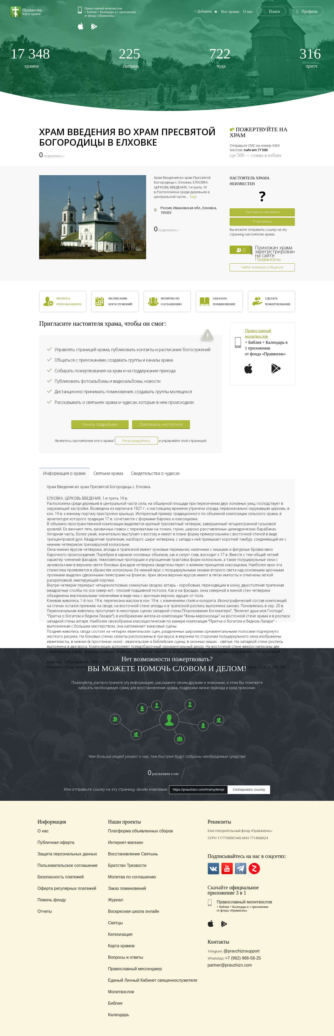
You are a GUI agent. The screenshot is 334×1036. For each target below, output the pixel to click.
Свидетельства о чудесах (155, 473)
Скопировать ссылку (249, 789)
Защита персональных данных (67, 854)
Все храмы (232, 11)
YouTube (227, 868)
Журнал (115, 900)
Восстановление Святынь (133, 854)
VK (213, 868)
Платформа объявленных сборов (140, 831)
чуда (220, 57)
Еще (193, 196)
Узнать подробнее (99, 424)
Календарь (118, 1015)
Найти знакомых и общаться (262, 267)
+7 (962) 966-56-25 (243, 958)
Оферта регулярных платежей (67, 888)
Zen (254, 868)
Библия (115, 1003)
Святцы (115, 923)
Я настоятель (262, 221)
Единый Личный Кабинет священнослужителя (152, 980)
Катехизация (120, 934)
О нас (249, 11)
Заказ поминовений (127, 888)
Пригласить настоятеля (262, 212)
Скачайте (218, 887)
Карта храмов (121, 946)
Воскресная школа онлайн (133, 911)
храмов (30, 57)
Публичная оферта (56, 842)
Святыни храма (108, 473)
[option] (92, 217)
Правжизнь (268, 259)
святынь (129, 57)
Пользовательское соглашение (68, 865)
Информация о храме (64, 473)
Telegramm (241, 868)
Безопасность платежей (61, 877)
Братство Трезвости (127, 865)
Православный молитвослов (244, 902)
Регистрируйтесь (136, 440)
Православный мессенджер (135, 969)
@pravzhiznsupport (242, 951)
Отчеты (45, 911)
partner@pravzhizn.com (230, 965)
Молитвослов (121, 992)
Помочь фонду (52, 900)
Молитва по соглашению (132, 877)
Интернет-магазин (125, 842)
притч (310, 57)
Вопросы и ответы (125, 957)
